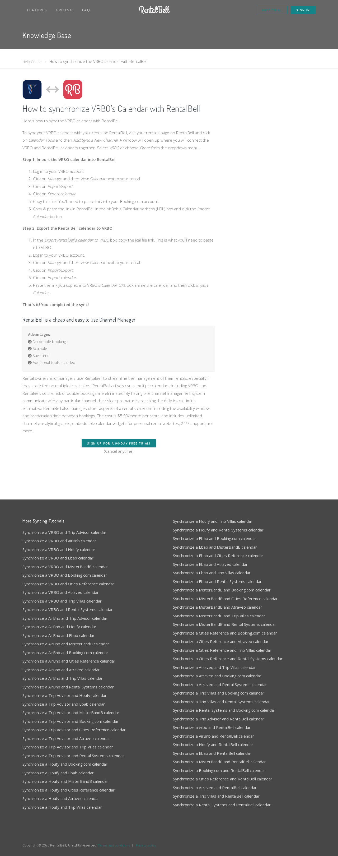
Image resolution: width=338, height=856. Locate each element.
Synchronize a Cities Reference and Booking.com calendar (225, 633)
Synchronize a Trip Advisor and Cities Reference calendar (74, 729)
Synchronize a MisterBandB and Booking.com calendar (222, 590)
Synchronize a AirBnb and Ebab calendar (58, 635)
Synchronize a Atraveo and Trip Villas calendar (214, 667)
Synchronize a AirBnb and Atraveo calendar (61, 669)
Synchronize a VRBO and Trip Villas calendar (62, 601)
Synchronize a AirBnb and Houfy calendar (59, 626)
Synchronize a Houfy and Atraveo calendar (60, 798)
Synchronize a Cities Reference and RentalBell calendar (222, 778)
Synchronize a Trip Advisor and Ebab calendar (63, 704)
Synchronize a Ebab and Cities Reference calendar (218, 555)
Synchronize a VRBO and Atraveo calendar (60, 592)
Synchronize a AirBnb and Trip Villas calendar (62, 678)
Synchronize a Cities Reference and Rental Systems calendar (228, 658)
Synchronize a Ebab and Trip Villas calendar (212, 572)
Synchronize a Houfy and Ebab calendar (58, 772)
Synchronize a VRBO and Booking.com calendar (64, 575)
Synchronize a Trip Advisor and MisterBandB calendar (70, 712)
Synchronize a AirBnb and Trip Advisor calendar (64, 618)
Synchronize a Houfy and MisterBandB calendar (65, 781)
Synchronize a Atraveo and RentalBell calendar (215, 787)
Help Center (33, 61)
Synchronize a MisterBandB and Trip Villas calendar (219, 615)
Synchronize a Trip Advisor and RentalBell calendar (218, 718)
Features (37, 9)
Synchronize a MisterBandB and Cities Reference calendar (225, 598)
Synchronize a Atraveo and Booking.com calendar (217, 675)
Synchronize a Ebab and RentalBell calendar (212, 753)
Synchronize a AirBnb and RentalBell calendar (213, 736)
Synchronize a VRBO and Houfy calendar (58, 549)
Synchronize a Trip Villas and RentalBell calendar (216, 796)
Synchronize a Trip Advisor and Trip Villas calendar (67, 746)
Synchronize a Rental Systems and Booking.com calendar (224, 710)
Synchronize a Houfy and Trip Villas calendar (62, 807)
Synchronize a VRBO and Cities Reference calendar (68, 583)
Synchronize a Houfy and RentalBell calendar (213, 744)
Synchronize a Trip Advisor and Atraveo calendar (66, 738)
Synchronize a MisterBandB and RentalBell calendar (219, 761)
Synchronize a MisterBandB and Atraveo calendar (217, 607)
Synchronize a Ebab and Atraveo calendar (210, 564)
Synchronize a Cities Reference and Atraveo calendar (221, 641)
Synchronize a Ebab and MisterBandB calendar (215, 547)
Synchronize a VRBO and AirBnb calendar (59, 540)
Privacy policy (148, 845)
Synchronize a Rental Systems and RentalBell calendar (222, 804)
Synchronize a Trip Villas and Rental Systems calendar (221, 701)
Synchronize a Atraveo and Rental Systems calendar (220, 684)
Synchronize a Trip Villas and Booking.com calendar (218, 693)
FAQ (86, 9)
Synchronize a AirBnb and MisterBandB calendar (65, 643)
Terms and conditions (115, 845)
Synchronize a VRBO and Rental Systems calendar (67, 609)
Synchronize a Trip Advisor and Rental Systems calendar (73, 755)
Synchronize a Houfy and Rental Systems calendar (218, 530)
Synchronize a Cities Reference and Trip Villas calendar (222, 650)
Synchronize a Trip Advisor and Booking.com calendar (70, 721)
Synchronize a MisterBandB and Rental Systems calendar (224, 624)
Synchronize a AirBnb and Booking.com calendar (65, 652)
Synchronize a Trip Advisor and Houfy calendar (64, 695)
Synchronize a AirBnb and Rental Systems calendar (68, 687)
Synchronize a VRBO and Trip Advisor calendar (64, 532)
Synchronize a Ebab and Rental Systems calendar (217, 581)
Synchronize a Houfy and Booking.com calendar (64, 764)
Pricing (64, 9)
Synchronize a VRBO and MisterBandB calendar (65, 566)
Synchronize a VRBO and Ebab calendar (57, 558)
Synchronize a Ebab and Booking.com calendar (214, 538)
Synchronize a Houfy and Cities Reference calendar (68, 790)
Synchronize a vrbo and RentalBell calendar (212, 727)
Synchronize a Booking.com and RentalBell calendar (219, 770)
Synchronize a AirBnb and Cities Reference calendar (68, 661)
